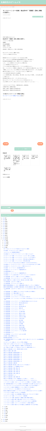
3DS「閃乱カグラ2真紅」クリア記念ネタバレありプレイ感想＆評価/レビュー (20, 347)
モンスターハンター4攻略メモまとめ (12, 95)
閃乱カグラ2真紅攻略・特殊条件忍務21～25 (13, 354)
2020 (4, 228)
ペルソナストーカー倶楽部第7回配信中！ (12, 252)
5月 (5, 410)
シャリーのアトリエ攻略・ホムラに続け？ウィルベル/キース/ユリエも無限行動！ (20, 401)
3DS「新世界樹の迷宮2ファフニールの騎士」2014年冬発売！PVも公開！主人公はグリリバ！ (23, 383)
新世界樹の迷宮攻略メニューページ (11, 337)
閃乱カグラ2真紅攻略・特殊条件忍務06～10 (13, 359)
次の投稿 (6, 143)
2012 (4, 421)
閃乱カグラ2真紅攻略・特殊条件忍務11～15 (13, 357)
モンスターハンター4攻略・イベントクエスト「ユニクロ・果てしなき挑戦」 (19, 255)
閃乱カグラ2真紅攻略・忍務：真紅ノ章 (12, 368)
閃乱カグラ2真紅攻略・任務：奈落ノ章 (12, 371)
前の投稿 (40, 143)
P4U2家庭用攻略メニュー (9, 271)
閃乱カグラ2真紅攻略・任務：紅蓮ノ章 (12, 373)
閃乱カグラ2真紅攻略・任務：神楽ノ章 (12, 369)
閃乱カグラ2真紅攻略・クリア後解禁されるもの (13, 366)
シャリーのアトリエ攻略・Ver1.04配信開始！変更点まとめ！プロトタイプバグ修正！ (21, 394)
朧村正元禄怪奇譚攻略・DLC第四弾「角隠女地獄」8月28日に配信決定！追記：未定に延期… (23, 286)
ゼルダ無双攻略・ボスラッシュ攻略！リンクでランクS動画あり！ (17, 276)
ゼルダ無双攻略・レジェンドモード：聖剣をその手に (15, 315)
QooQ (25, 430)
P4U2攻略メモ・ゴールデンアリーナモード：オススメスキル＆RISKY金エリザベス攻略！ (22, 264)
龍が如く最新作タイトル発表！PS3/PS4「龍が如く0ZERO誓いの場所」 (18, 279)
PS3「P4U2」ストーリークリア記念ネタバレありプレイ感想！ (17, 248)
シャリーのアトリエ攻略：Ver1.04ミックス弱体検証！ (15, 392)
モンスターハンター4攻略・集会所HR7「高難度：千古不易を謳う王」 (18, 345)
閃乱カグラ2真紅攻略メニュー (10, 375)
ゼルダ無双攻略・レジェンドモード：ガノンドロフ (14, 309)
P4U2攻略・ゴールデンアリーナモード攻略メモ (13, 250)
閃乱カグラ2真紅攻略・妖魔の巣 (10, 362)
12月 (5, 240)
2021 (4, 226)
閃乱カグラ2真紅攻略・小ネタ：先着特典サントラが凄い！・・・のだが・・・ (20, 378)
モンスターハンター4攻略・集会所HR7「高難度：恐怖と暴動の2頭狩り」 (19, 397)
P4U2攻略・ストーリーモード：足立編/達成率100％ (14, 267)
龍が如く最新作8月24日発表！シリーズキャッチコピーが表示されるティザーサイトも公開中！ (23, 390)
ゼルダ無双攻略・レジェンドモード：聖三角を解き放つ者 (15, 302)
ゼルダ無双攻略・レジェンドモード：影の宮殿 (13, 320)
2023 (4, 223)
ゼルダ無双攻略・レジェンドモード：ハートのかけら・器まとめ (17, 296)
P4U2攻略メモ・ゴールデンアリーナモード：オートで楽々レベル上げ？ (18, 253)
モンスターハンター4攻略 (37, 16)
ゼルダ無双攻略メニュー (9, 332)
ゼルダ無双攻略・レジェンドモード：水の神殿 (13, 323)
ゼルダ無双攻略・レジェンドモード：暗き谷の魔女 (14, 327)
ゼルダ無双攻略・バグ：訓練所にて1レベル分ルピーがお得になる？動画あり (19, 291)
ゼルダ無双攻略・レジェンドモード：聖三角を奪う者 (15, 306)
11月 (5, 242)
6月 (5, 408)
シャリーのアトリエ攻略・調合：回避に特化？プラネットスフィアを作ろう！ (20, 399)
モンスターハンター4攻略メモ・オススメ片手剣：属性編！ (16, 342)
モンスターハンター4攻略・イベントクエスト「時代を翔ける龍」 (17, 260)
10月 (5, 243)
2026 (4, 218)
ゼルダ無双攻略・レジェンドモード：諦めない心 (14, 304)
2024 (4, 221)
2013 (4, 419)
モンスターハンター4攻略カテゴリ (23, 148)
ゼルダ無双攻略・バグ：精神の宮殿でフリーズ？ (14, 293)
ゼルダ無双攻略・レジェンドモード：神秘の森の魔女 (15, 328)
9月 (5, 245)
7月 (5, 406)
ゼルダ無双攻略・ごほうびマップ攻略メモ (12, 281)
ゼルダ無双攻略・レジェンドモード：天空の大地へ (14, 318)
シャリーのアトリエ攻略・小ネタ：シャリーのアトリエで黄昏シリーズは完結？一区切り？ (22, 382)
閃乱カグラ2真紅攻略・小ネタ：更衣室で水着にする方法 (15, 349)
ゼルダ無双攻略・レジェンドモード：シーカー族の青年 (15, 330)
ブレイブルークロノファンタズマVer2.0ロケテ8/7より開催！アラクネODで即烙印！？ (21, 385)
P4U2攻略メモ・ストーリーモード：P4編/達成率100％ (15, 273)
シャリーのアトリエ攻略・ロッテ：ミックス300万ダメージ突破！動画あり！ (19, 402)
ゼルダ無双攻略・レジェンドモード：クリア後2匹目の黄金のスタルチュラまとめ (20, 301)
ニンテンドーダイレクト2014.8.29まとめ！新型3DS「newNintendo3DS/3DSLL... (21, 262)
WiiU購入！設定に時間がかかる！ (11, 335)
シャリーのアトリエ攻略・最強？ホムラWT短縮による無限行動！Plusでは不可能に (21, 404)
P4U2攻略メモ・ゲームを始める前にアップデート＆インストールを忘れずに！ (20, 274)
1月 (5, 417)
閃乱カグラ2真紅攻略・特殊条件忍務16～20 (13, 356)
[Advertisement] (23, 27)
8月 (5, 247)
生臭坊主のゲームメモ (11, 2)
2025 (4, 219)
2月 (5, 415)
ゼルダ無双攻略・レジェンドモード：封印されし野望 (15, 316)
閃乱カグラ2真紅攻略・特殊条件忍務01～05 (13, 361)
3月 (5, 413)
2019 (4, 230)
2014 (4, 238)
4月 (5, 411)
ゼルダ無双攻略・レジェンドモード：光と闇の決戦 (14, 311)
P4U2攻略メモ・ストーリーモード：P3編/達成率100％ (15, 269)
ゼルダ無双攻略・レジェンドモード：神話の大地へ (14, 325)
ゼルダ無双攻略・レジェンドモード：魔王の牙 (13, 308)
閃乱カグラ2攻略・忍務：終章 (10, 350)
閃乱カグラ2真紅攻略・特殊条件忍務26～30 (13, 352)
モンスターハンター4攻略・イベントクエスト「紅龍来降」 (16, 395)
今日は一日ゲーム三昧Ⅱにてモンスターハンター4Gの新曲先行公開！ (18, 343)
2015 (4, 237)
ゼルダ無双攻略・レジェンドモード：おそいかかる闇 (15, 334)
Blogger (25, 426)
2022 (4, 224)
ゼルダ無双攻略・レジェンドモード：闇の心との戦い (15, 313)
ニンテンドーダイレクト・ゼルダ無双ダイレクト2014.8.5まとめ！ (17, 388)
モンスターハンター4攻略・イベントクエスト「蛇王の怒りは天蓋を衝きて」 (19, 259)
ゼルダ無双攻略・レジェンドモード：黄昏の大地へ (14, 322)
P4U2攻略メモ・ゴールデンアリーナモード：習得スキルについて (17, 266)
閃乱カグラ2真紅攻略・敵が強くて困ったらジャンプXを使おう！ (17, 364)
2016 (4, 235)
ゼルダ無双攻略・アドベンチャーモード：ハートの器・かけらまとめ (18, 278)
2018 (4, 231)
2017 (4, 233)
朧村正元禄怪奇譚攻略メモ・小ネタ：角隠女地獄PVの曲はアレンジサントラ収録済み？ (22, 285)
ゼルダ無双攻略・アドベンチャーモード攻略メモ (14, 283)
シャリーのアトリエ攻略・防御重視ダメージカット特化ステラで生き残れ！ (19, 387)
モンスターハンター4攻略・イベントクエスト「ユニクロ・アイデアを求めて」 (20, 257)
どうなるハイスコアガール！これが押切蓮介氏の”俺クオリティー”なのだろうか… (21, 380)
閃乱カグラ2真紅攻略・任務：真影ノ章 (12, 376)
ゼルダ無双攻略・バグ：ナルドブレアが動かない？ (14, 294)
